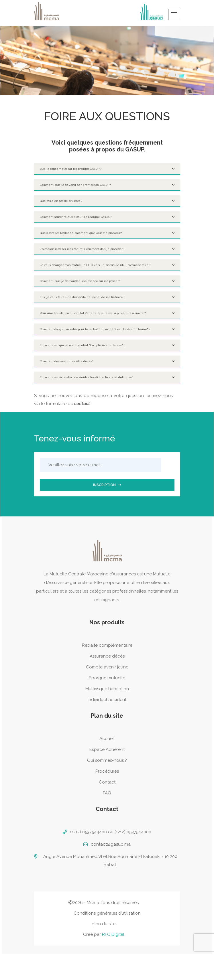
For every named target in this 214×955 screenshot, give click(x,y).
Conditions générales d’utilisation (107, 913)
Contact (107, 782)
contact (82, 403)
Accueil (107, 738)
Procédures (107, 771)
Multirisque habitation (107, 688)
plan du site (103, 923)
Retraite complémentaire (107, 645)
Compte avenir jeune (107, 667)
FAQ (107, 793)
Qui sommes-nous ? (107, 760)
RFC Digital (113, 934)
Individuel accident (107, 699)
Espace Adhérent (107, 749)
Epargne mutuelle (107, 677)
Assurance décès (107, 656)
